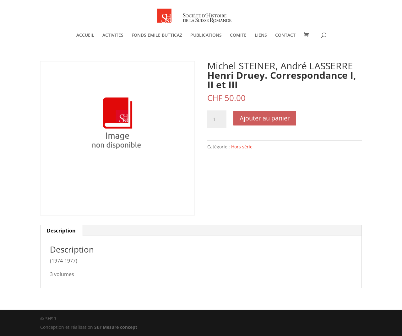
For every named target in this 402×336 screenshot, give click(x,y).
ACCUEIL (85, 35)
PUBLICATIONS (206, 35)
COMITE (238, 35)
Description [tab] (61, 230)
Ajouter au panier (265, 118)
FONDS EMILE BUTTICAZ (157, 35)
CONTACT (285, 35)
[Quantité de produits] (216, 119)
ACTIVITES (112, 35)
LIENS (261, 35)
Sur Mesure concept (115, 327)
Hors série (242, 147)
